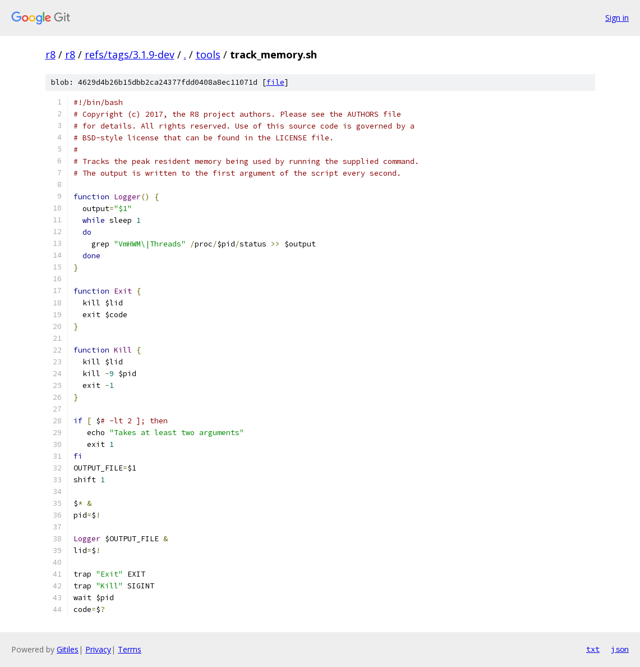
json (620, 649)
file (275, 82)
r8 (50, 54)
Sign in (617, 17)
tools (208, 54)
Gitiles (68, 649)
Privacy (98, 649)
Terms (129, 649)
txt (593, 649)
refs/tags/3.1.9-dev (129, 54)
